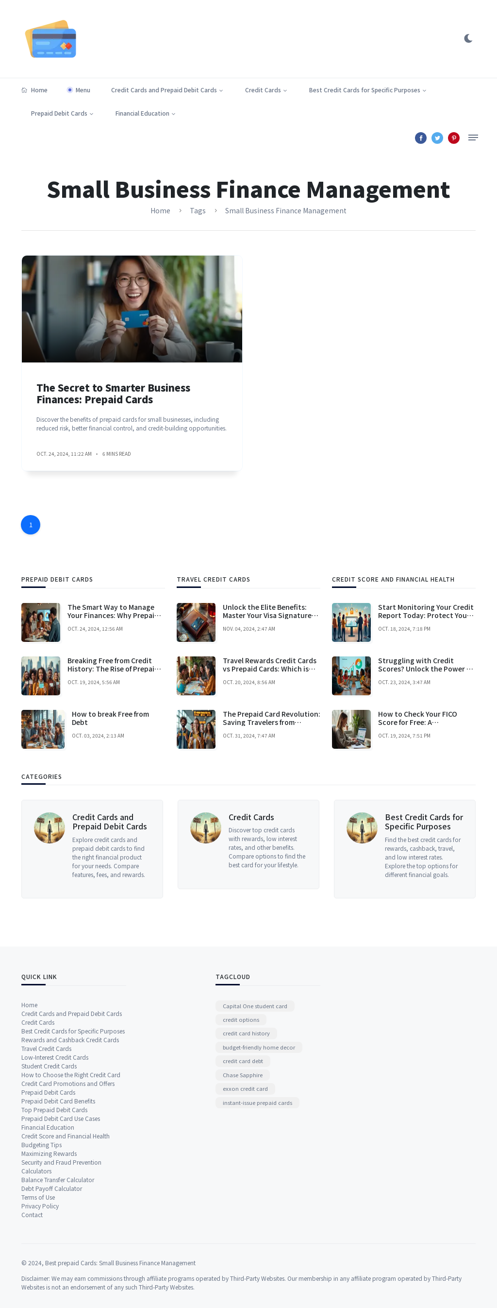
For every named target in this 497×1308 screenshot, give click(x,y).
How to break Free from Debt (110, 846)
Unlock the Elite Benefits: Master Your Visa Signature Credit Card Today (267, 743)
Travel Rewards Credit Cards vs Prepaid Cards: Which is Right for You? (269, 797)
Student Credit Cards (49, 1248)
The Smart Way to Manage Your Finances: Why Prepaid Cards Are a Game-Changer (113, 743)
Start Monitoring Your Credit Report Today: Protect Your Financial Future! (426, 743)
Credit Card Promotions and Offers (68, 1265)
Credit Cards (263, 90)
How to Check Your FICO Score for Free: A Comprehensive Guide (417, 850)
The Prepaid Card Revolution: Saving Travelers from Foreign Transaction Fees (271, 850)
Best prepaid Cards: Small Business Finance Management (120, 1303)
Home (34, 90)
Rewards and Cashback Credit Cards (70, 1222)
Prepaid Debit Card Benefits (58, 1283)
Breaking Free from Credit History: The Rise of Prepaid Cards (113, 797)
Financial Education (142, 113)
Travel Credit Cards (46, 1230)
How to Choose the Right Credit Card (70, 1257)
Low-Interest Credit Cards (54, 1239)
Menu (83, 90)
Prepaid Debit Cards (59, 113)
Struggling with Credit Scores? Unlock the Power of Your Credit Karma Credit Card (425, 801)
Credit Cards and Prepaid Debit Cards (164, 90)
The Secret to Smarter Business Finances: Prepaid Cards (113, 418)
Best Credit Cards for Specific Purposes (364, 90)
